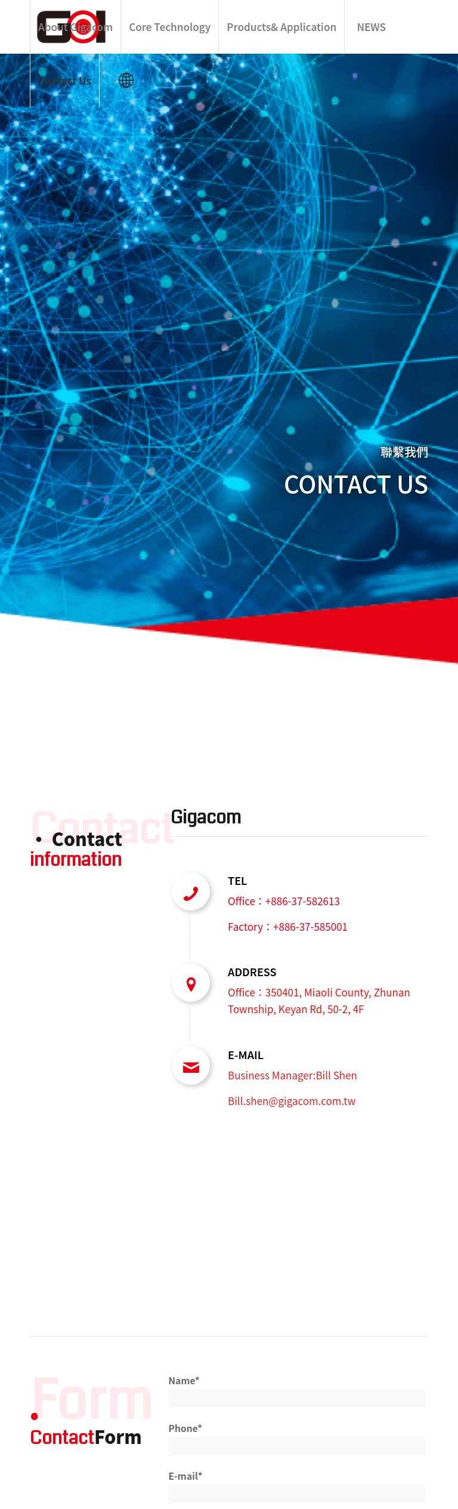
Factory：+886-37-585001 (288, 926)
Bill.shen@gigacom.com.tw (291, 1100)
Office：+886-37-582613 (284, 900)
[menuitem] (75, 27)
